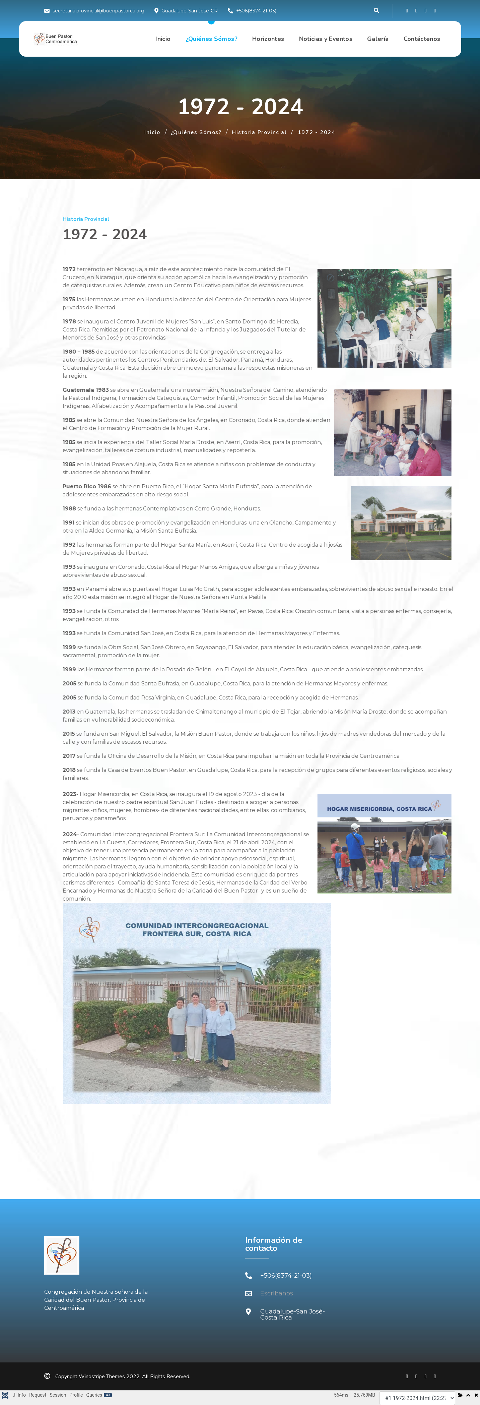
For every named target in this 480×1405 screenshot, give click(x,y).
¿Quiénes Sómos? (211, 39)
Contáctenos (422, 39)
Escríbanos (276, 1293)
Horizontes (268, 39)
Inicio (162, 39)
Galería (378, 39)
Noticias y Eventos (325, 39)
